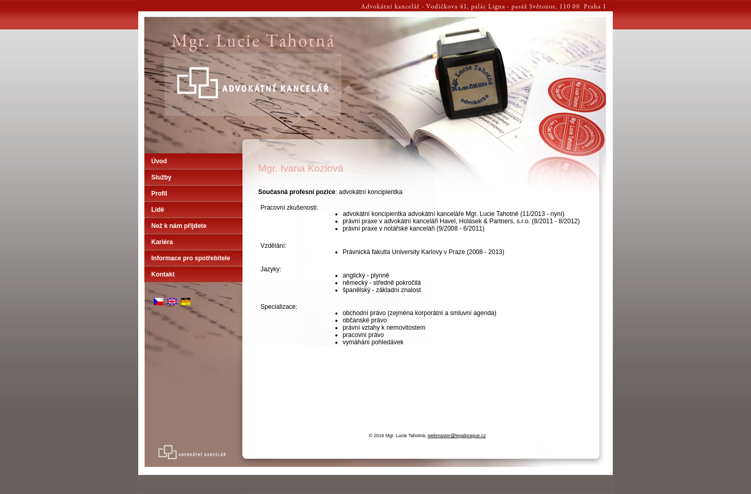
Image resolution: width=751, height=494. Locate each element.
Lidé (157, 209)
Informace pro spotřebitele (190, 258)
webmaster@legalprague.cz (457, 435)
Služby (161, 177)
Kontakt (163, 274)
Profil (159, 193)
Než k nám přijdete (179, 226)
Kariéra (162, 242)
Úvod (159, 161)
